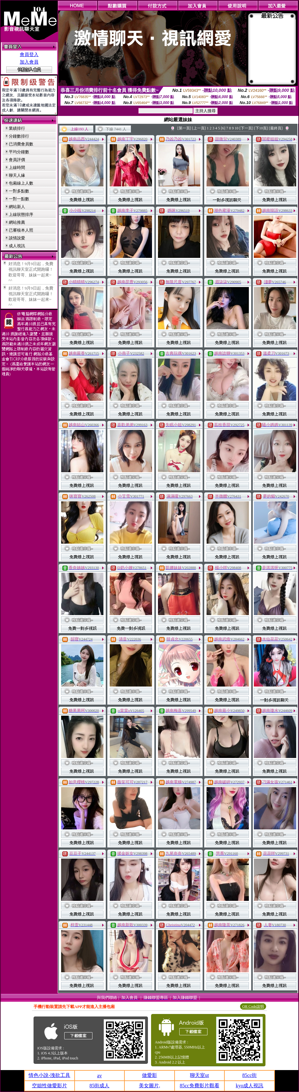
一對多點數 (19, 191)
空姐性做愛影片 (49, 1085)
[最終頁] (276, 128)
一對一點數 (19, 198)
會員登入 (29, 54)
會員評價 (17, 159)
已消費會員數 (21, 144)
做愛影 (149, 1075)
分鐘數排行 (19, 136)
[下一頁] (246, 128)
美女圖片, (149, 1085)
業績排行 (17, 128)
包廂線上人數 (21, 183)
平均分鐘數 (19, 151)
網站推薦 (17, 222)
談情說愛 (17, 238)
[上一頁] (199, 128)
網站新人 (17, 206)
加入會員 (29, 62)
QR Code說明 (253, 1006)
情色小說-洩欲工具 (49, 1075)
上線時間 (17, 167)
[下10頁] (261, 128)
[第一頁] (184, 128)
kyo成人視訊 (249, 1085)
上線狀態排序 (21, 214)
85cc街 (249, 1075)
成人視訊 (17, 245)
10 (237, 128)
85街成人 (99, 1085)
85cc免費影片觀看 (199, 1085)
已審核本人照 (21, 230)
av (99, 1075)
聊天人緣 (17, 175)
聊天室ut (199, 1075)
